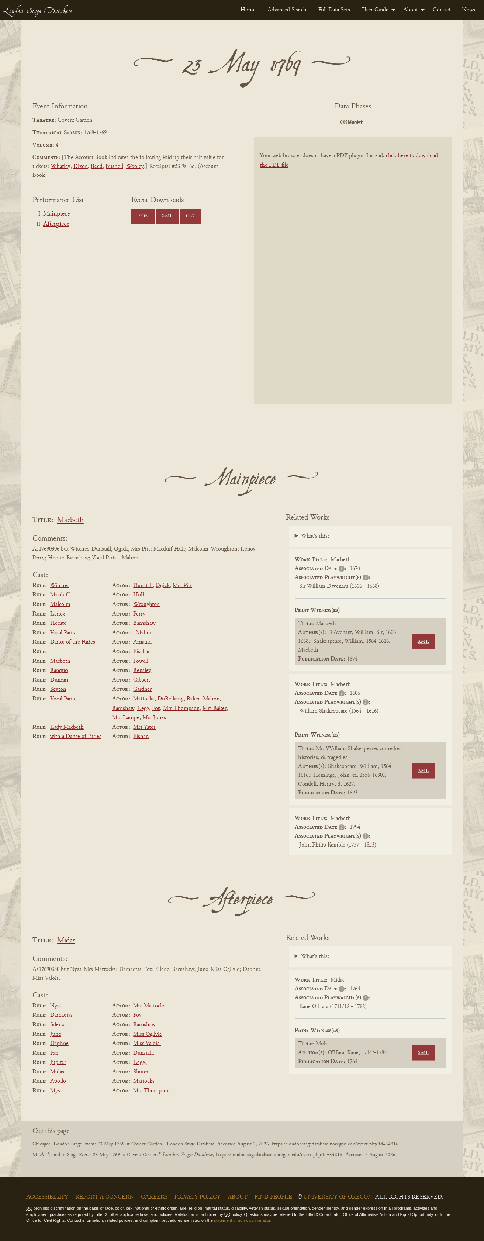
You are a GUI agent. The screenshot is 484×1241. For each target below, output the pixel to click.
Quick (163, 586)
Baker (193, 699)
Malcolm (60, 604)
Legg (143, 708)
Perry (139, 614)
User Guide (375, 10)
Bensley (142, 670)
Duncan (59, 680)
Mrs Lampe (125, 718)
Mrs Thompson (181, 708)
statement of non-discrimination (242, 1220)
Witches (59, 586)
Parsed (411, 122)
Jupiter (58, 1062)
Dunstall (143, 586)
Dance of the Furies (72, 642)
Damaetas (61, 1015)
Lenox (57, 614)
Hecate (58, 623)
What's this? (315, 536)
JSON (143, 216)
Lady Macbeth (67, 727)
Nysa (56, 1006)
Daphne (59, 1044)
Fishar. (141, 737)
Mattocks (144, 699)
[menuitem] (248, 10)
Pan (54, 1053)
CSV (190, 216)
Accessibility (47, 1197)
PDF (289, 122)
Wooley (135, 166)
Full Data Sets (334, 10)
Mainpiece (56, 214)
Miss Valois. (147, 1044)
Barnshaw (144, 623)
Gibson (141, 680)
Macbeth (70, 520)
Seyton (58, 689)
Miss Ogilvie (147, 1034)
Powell (140, 661)
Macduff (59, 595)
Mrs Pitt (182, 586)
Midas (66, 941)
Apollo (58, 1081)
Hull (138, 595)
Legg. (139, 1062)
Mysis (57, 1091)
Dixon (80, 166)
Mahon (211, 699)
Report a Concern (104, 1197)
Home (248, 10)
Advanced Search (287, 10)
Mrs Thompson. (152, 1091)
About (410, 10)
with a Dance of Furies (75, 737)
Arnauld (142, 642)
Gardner (142, 689)
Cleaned (371, 122)
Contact (441, 10)
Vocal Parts (62, 633)
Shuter (140, 1072)
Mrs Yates (144, 727)
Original (331, 122)
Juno (55, 1034)
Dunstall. (143, 1053)
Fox (156, 708)
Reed (97, 166)
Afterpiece (56, 224)
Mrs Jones (154, 718)
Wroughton (146, 604)
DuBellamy (171, 699)
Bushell (114, 166)
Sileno (57, 1025)
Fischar (141, 652)
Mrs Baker (215, 708)
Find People (273, 1197)
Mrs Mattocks (149, 1006)
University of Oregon (337, 1197)
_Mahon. (143, 633)
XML (167, 216)
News (468, 10)
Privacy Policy (197, 1197)
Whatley (60, 166)
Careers (154, 1197)
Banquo (59, 670)
